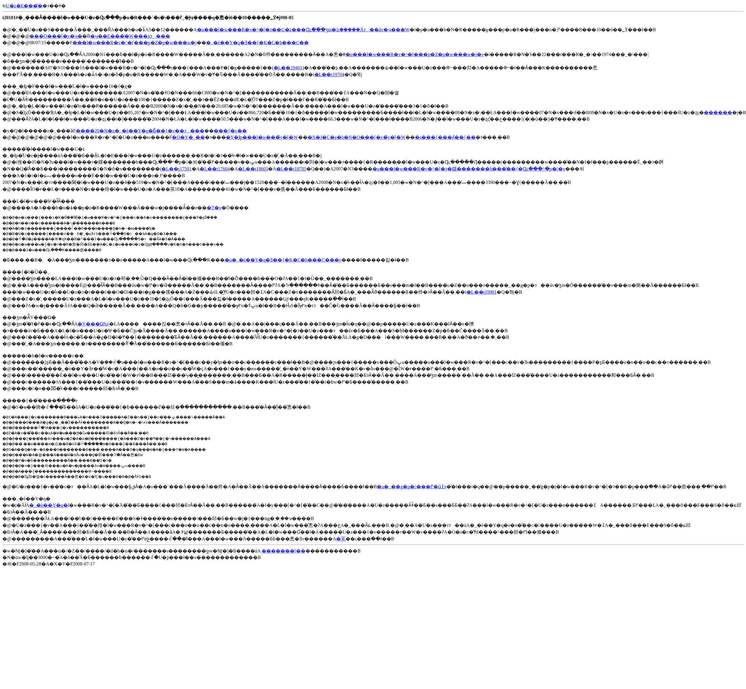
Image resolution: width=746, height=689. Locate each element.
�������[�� (283, 550)
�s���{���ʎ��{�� (445, 137)
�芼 (341, 538)
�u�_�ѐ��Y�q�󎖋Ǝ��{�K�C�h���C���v (283, 259)
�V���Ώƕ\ (93, 323)
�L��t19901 (481, 292)
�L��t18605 (253, 168)
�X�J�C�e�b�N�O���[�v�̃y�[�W (356, 137)
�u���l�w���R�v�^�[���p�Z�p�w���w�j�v (415, 54)
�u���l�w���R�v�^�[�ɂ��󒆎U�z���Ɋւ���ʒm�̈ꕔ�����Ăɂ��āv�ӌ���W (303, 29)
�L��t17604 (215, 168)
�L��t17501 (176, 168)
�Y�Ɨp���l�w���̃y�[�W (262, 137)
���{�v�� (230, 130)
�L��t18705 (291, 168)
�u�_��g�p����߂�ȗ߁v (411, 486)
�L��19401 (288, 67)
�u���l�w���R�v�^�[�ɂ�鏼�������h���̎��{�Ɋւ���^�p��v (469, 168)
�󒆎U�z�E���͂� (22, 5)
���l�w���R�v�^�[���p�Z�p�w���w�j (135, 42)
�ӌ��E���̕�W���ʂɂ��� (130, 36)
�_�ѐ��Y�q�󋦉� (48, 505)
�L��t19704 (329, 74)
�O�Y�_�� (188, 137)
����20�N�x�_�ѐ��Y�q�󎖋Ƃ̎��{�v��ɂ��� (140, 130)
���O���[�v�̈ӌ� (55, 36)
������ (718, 112)
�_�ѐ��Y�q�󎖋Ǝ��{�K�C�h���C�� (257, 42)
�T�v (214, 207)
